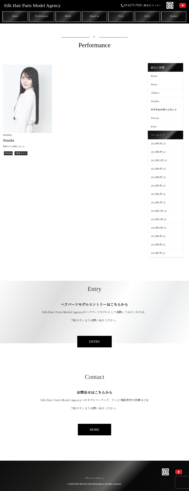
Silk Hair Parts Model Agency (32, 5)
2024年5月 (156, 143)
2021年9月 (156, 236)
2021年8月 (156, 244)
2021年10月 (157, 227)
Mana (154, 75)
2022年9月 (156, 168)
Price (121, 16)
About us (94, 16)
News (15, 16)
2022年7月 (156, 185)
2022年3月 (156, 202)
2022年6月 (156, 194)
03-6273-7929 (141, 5)
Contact (174, 16)
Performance (41, 16)
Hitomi (155, 118)
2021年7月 (156, 253)
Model (68, 16)
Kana (154, 126)
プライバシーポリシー (94, 478)
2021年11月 (157, 219)
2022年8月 (156, 177)
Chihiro (155, 92)
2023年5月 (156, 151)
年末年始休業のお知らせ (164, 109)
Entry (147, 16)
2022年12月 (157, 160)
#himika (8, 153)
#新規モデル (20, 153)
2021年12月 (157, 210)
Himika (155, 101)
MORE (94, 429)
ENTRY (94, 341)
